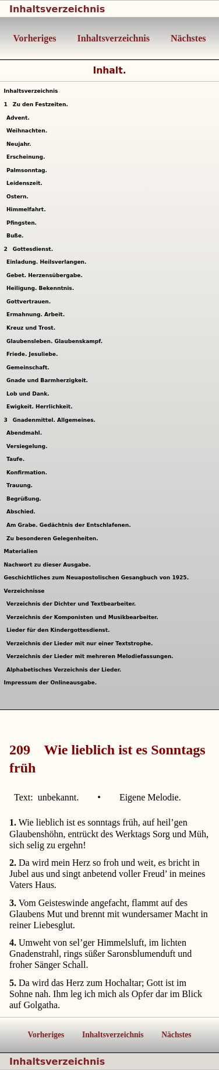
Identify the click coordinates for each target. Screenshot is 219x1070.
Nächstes (187, 38)
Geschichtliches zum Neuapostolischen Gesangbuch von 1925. (96, 578)
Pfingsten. (23, 223)
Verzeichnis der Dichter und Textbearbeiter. (72, 604)
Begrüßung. (25, 499)
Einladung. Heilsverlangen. (48, 262)
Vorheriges (34, 38)
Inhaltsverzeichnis (57, 9)
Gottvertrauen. (30, 302)
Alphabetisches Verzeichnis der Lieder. (65, 670)
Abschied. (22, 512)
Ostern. (19, 197)
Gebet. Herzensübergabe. (46, 275)
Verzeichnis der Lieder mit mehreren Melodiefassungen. (91, 656)
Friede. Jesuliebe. (33, 354)
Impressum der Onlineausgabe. (50, 683)
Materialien (20, 551)
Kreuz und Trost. (32, 328)
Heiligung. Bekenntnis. (42, 288)
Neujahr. (20, 144)
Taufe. (17, 459)
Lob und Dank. (29, 394)
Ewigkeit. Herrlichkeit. (41, 407)
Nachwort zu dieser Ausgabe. (46, 565)
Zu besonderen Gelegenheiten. (53, 538)
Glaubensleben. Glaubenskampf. (56, 341)
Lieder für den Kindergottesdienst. (59, 630)
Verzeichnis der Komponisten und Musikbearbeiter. (83, 617)
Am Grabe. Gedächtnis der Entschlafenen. (70, 525)
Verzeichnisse (23, 591)
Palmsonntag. (28, 170)
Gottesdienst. (28, 249)
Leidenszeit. (26, 183)
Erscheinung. (27, 157)
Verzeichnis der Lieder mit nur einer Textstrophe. (81, 643)
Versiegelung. (28, 446)
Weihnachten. (28, 131)
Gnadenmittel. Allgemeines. (49, 420)
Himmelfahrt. (27, 209)
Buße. (16, 236)
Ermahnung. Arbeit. (37, 314)
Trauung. (21, 485)
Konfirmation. (28, 472)
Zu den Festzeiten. (35, 104)
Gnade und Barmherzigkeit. (49, 380)
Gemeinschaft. (29, 367)
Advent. (19, 118)
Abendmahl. (26, 433)
